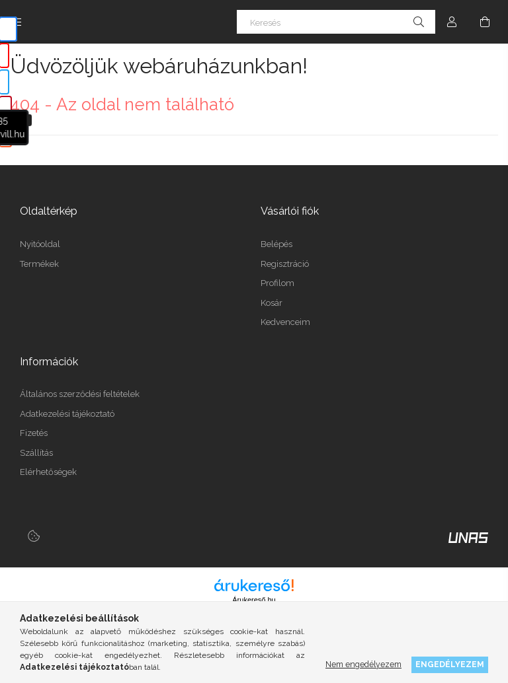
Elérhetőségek (48, 472)
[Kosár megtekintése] (484, 22)
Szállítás (36, 453)
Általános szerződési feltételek (80, 394)
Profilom (277, 283)
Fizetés (34, 433)
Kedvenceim (285, 322)
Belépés (276, 244)
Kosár (271, 303)
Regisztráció (285, 264)
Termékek (39, 264)
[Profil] (451, 22)
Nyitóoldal (40, 244)
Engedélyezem (449, 664)
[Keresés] (336, 22)
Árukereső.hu (253, 600)
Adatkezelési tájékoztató (67, 414)
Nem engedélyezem (363, 664)
